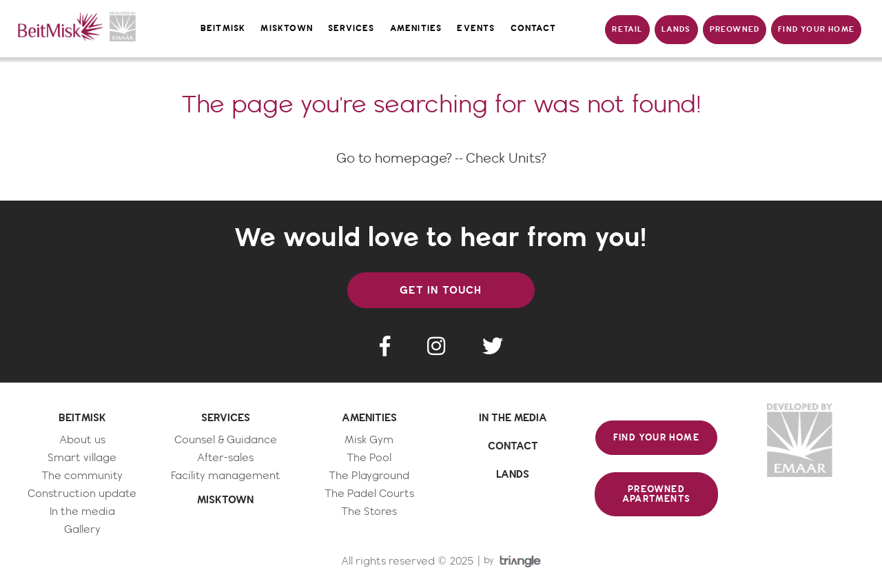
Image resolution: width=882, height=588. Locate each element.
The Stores (369, 512)
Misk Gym (369, 440)
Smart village (82, 458)
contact (533, 28)
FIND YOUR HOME (816, 29)
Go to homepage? (394, 159)
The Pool (369, 458)
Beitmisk (223, 28)
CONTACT (513, 446)
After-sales (225, 458)
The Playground (369, 476)
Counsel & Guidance (225, 440)
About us (82, 440)
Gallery (82, 530)
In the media (82, 512)
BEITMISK (82, 418)
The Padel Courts (369, 494)
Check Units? (506, 159)
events (476, 28)
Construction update (82, 494)
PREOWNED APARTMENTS (656, 494)
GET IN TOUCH (441, 290)
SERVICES (225, 418)
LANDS (676, 29)
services (351, 28)
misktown (286, 28)
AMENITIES (369, 418)
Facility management (225, 476)
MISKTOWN (225, 500)
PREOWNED (735, 29)
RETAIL (627, 29)
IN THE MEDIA (513, 418)
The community (82, 476)
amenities (416, 28)
